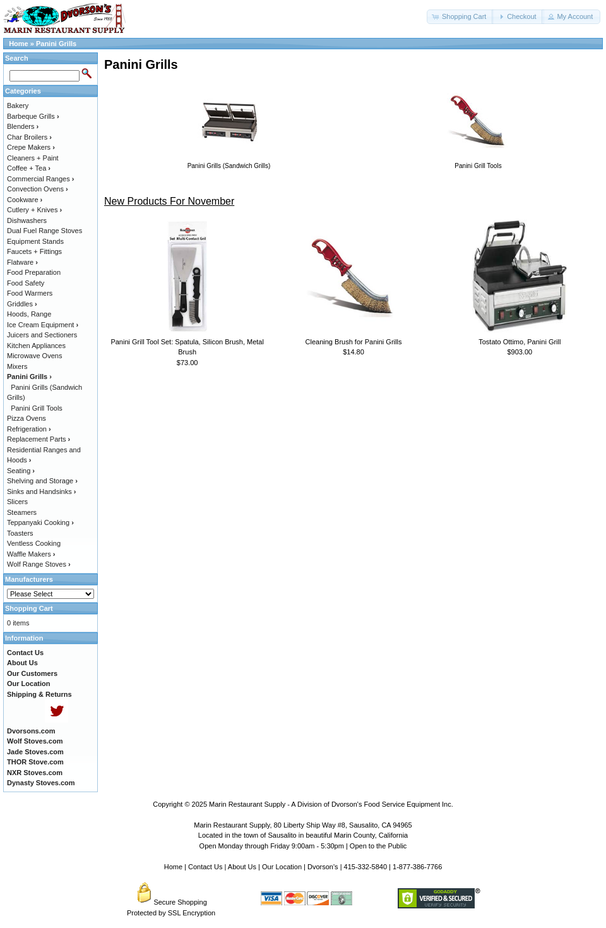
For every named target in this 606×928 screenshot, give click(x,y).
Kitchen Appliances (36, 345)
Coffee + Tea (28, 168)
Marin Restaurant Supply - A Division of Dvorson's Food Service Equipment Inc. (331, 804)
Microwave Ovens (34, 355)
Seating (21, 470)
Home (18, 43)
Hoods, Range (29, 314)
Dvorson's (322, 867)
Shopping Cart (29, 608)
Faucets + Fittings (34, 251)
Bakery (17, 105)
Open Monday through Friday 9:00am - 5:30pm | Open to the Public (303, 846)
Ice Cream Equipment (42, 324)
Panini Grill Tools (36, 408)
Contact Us (205, 867)
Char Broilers (29, 137)
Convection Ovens (37, 189)
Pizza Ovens (26, 418)
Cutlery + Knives (34, 210)
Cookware (24, 199)
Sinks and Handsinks (41, 491)
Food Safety (25, 283)
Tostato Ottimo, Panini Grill (519, 342)
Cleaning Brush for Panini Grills (354, 342)
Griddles (22, 304)
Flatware (22, 262)
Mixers (17, 366)
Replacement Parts (38, 439)
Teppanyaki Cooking (40, 522)
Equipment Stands (35, 241)
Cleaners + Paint (33, 158)
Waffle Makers (31, 554)
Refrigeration (29, 429)
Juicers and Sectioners (42, 335)
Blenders (23, 126)
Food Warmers (29, 293)
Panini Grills (56, 43)
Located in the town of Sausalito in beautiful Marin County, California (303, 835)
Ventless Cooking (34, 543)
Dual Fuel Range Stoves (44, 230)
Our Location (282, 867)
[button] (460, 16)
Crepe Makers (31, 147)
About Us (242, 867)
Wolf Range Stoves (39, 564)
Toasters (20, 533)
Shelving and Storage (42, 481)
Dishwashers (27, 220)
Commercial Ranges (40, 179)
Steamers (22, 512)
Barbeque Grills (33, 116)
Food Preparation (34, 272)
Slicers (17, 501)
